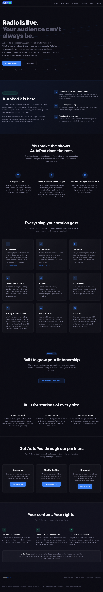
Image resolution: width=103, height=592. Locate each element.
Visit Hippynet (85, 488)
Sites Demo (89, 577)
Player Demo (80, 577)
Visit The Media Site (51, 486)
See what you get (12, 63)
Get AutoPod (29, 63)
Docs (91, 3)
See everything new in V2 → (51, 383)
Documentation (68, 577)
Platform (55, 3)
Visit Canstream (17, 486)
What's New (65, 3)
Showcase (75, 3)
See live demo (11, 267)
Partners (84, 3)
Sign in (99, 3)
